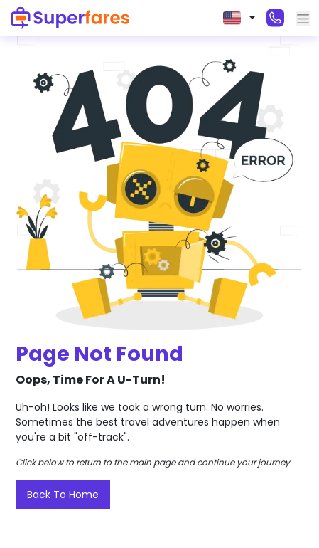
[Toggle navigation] (303, 18)
